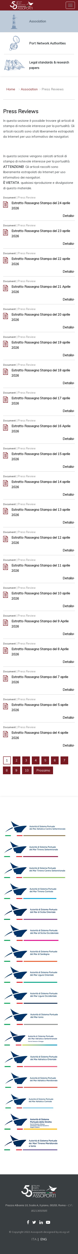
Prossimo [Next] (43, 770)
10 (27, 770)
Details (69, 216)
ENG (43, 1239)
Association (29, 89)
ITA (34, 1239)
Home (10, 89)
